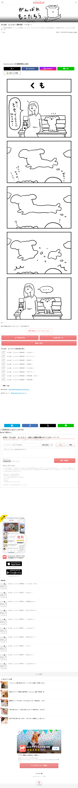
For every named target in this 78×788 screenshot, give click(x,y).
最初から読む (39, 343)
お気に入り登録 (73, 32)
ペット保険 (43, 776)
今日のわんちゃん (36, 776)
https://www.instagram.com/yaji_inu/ (19, 389)
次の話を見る (57, 337)
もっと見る (39, 674)
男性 (70, 445)
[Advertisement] (39, 46)
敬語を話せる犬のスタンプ (19, 393)
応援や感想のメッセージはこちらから (39, 331)
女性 (60, 445)
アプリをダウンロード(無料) (39, 765)
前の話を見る (21, 337)
